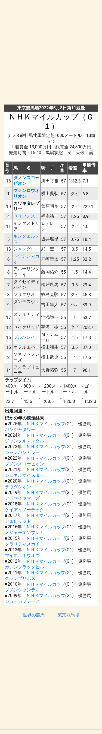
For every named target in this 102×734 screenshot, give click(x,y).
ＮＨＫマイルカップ (45, 423)
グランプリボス (20, 578)
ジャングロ (24, 248)
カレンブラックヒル (24, 567)
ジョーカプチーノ (22, 601)
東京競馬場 (68, 615)
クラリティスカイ (22, 544)
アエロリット (18, 521)
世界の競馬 (34, 615)
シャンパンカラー (22, 452)
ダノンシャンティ (22, 589)
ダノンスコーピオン (24, 463)
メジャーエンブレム (24, 532)
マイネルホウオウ (22, 555)
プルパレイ (24, 337)
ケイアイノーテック (24, 509)
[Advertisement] (51, 53)
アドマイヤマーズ (22, 498)
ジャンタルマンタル (24, 441)
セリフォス (24, 216)
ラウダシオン (18, 486)
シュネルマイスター (24, 475)
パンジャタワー (20, 429)
